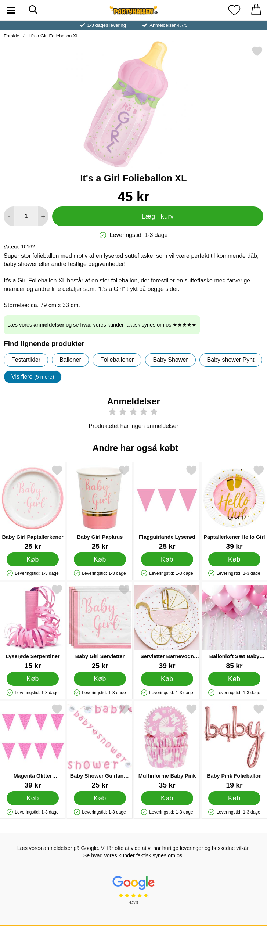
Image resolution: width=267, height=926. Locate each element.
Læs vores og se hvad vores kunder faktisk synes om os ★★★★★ (101, 325)
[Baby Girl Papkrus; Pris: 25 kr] (100, 507)
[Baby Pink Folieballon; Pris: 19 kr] (234, 746)
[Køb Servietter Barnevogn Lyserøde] (167, 679)
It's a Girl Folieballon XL (53, 36)
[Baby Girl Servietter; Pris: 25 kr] (100, 627)
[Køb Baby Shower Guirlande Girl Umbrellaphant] (100, 798)
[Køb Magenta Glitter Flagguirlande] (33, 798)
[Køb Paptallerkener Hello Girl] (234, 559)
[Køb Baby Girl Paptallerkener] (33, 559)
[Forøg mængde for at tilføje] (43, 216)
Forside (11, 36)
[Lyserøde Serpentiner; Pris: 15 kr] (32, 627)
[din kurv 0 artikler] (256, 10)
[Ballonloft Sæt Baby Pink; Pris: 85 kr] (234, 627)
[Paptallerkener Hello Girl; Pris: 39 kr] (234, 507)
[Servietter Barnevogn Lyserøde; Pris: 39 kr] (167, 627)
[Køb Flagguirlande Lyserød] (167, 559)
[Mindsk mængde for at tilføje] (9, 216)
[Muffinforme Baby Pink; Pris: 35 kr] (167, 746)
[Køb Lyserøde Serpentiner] (33, 679)
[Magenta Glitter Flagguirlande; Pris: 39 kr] (32, 746)
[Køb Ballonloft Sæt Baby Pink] (234, 679)
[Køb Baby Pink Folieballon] (234, 798)
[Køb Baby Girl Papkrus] (100, 559)
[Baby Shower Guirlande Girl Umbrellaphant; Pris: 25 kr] (100, 746)
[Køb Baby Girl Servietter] (100, 679)
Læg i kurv (158, 216)
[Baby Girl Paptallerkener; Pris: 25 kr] (32, 507)
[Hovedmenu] (11, 10)
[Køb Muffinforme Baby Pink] (167, 798)
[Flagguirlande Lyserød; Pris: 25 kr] (167, 507)
